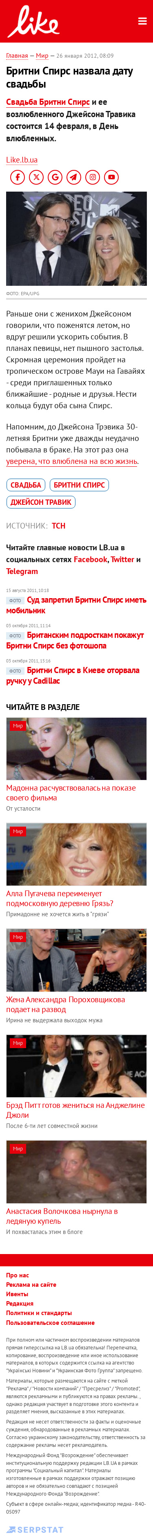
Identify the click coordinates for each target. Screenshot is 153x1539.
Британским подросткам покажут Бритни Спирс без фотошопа (75, 640)
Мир (42, 55)
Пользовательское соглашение (50, 1322)
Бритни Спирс (79, 485)
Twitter (122, 559)
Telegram (22, 571)
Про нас (17, 1275)
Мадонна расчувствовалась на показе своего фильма (70, 792)
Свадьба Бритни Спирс (48, 101)
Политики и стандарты (39, 1312)
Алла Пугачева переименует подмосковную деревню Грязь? (59, 898)
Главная (17, 55)
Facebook (90, 559)
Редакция (19, 1303)
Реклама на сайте (31, 1284)
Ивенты (17, 1294)
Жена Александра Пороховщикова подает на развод (65, 1004)
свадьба (26, 485)
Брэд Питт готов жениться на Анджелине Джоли (75, 1110)
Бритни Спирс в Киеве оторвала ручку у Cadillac (73, 675)
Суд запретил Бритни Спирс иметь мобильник (76, 605)
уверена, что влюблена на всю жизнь (71, 461)
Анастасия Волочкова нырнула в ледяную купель (62, 1216)
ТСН (58, 526)
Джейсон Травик (41, 502)
